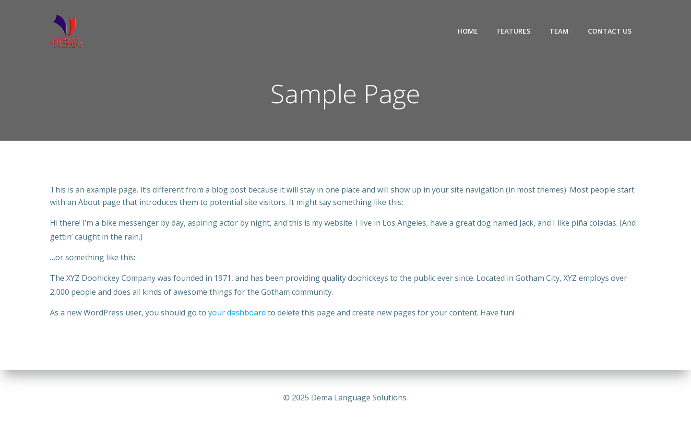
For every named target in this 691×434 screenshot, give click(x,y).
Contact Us (609, 31)
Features (513, 31)
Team (559, 31)
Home (468, 31)
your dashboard (237, 312)
